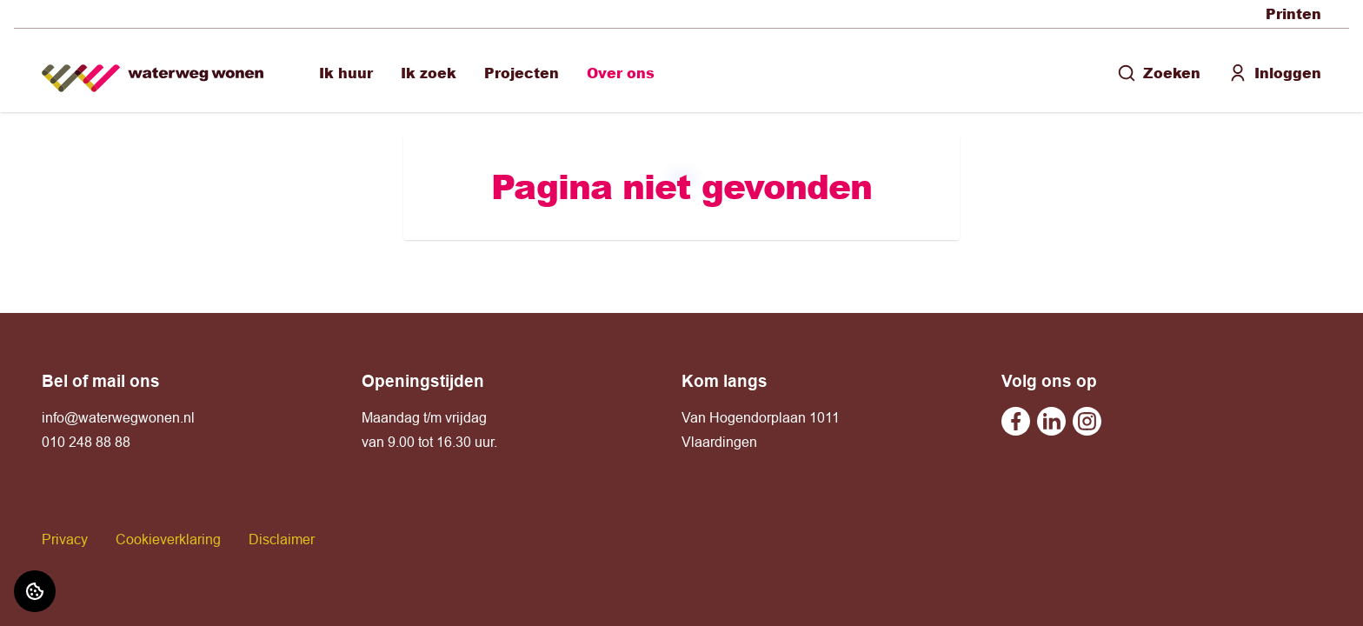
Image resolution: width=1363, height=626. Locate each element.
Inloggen (1274, 73)
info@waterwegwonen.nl (118, 417)
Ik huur (346, 73)
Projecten (521, 73)
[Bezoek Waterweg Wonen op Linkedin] (1051, 421)
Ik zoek (428, 73)
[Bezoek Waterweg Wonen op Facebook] (1015, 421)
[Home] (152, 71)
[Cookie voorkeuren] (35, 591)
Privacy (65, 539)
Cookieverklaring (168, 539)
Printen (1293, 13)
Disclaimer (282, 539)
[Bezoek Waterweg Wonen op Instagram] (1087, 421)
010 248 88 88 (86, 442)
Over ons (621, 73)
